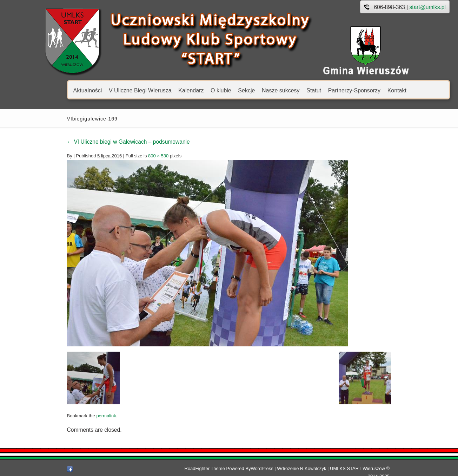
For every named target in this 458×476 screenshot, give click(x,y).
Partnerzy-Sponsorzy (322, 90)
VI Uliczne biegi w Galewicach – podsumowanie (96, 142)
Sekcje (214, 90)
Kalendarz (159, 90)
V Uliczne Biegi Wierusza (108, 90)
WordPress (269, 468)
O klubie (189, 90)
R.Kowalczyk (320, 468)
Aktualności (55, 90)
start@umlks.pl (396, 7)
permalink (74, 415)
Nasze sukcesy (249, 90)
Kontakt (365, 90)
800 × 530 (127, 155)
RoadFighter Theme (212, 468)
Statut (282, 90)
